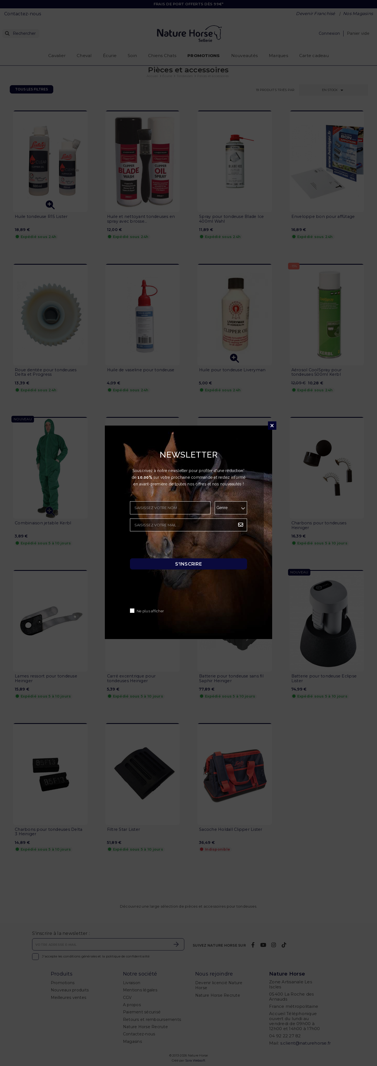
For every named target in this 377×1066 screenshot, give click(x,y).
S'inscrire (188, 564)
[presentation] (172, 546)
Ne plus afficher (150, 611)
